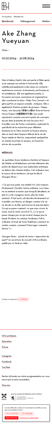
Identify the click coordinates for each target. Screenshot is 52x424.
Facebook (6, 362)
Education (7, 341)
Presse (5, 347)
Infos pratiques (9, 336)
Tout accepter (12, 414)
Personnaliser (11, 418)
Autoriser (23, 299)
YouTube (6, 367)
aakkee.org (7, 152)
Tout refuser (27, 414)
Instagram (6, 356)
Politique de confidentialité (29, 418)
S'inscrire (6, 385)
